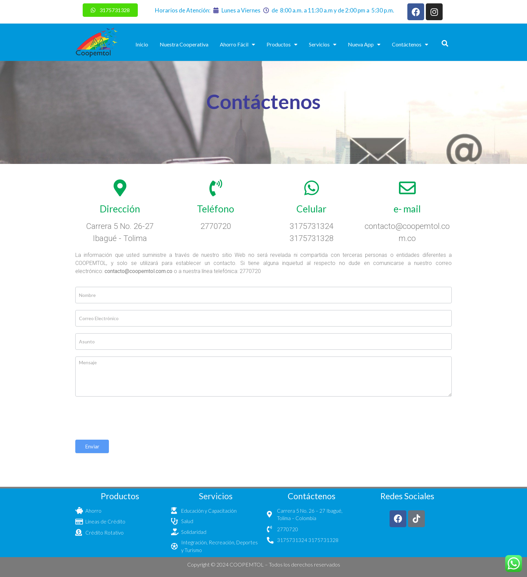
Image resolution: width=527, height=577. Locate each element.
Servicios (322, 44)
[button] (445, 43)
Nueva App (364, 44)
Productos (282, 44)
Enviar (92, 446)
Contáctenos (410, 44)
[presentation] (126, 416)
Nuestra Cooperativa (184, 44)
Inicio (141, 44)
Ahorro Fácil (237, 44)
